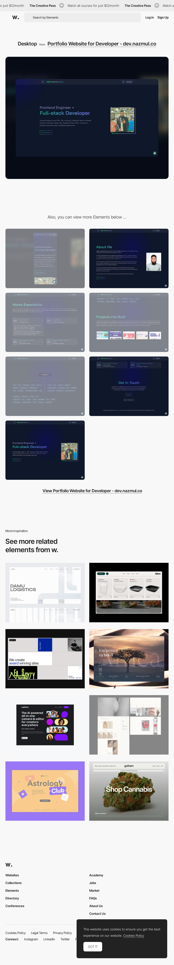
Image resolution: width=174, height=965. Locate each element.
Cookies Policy (15, 933)
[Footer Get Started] (129, 386)
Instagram (31, 939)
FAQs (93, 898)
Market (94, 890)
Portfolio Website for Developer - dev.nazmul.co (102, 43)
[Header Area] (45, 450)
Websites (12, 875)
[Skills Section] (45, 386)
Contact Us (97, 913)
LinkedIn (49, 939)
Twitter (65, 939)
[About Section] (129, 258)
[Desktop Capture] (45, 791)
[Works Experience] (45, 322)
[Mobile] (45, 258)
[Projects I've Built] (129, 322)
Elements (12, 890)
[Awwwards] (15, 17)
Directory (12, 898)
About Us (96, 906)
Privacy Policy (62, 933)
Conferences (14, 906)
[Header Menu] (129, 592)
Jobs (92, 883)
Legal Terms (39, 933)
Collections (13, 883)
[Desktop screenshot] (45, 592)
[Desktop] (45, 659)
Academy (96, 875)
